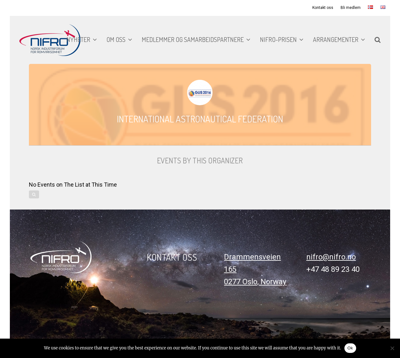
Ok (350, 348)
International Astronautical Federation (200, 119)
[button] (377, 40)
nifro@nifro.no (331, 256)
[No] (392, 348)
